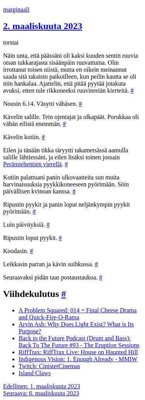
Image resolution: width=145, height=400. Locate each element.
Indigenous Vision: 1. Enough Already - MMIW (78, 359)
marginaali (16, 9)
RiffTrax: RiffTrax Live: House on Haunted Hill (78, 352)
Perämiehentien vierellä (32, 164)
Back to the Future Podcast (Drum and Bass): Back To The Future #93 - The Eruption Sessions (79, 341)
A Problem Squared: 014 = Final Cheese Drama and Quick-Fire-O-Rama (77, 314)
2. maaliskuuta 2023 (42, 26)
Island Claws (35, 373)
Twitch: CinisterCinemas (49, 366)
